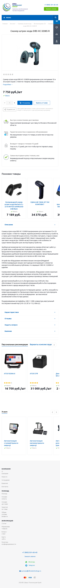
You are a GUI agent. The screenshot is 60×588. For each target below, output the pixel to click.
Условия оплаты (4, 498)
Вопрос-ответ (4, 533)
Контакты (5, 486)
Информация (7, 521)
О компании (5, 472)
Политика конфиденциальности (9, 543)
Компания (6, 469)
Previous (50, 345)
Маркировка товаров (6, 527)
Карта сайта (4, 538)
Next (54, 345)
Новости (4, 477)
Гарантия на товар (5, 508)
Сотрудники (5, 480)
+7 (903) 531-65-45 (51, 5)
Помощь (5, 491)
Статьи (4, 523)
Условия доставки (5, 503)
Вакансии (5, 483)
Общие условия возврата (5, 514)
